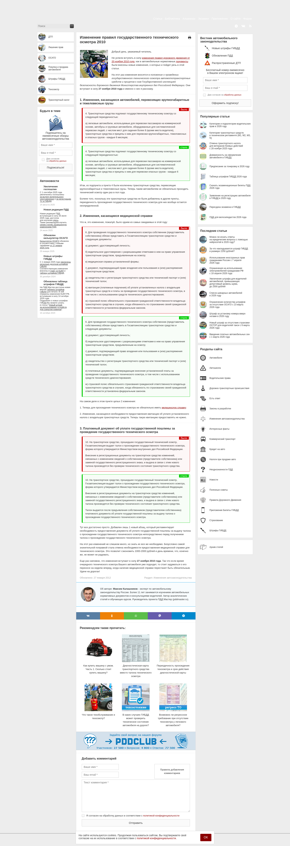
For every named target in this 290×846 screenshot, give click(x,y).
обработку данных (57, 161)
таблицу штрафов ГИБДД (52, 273)
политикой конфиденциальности (161, 815)
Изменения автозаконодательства (173, 577)
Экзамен (203, 18)
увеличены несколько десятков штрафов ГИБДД (55, 264)
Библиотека (172, 18)
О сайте (235, 18)
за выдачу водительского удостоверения (52, 198)
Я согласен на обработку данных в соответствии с (133, 815)
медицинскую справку (174, 407)
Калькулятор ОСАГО (49, 241)
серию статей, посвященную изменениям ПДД (53, 226)
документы (182, 61)
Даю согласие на (56, 160)
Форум (247, 18)
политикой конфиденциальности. (157, 838)
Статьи (157, 18)
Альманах (189, 18)
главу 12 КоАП (57, 271)
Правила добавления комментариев (172, 771)
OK (206, 837)
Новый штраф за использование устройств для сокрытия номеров (53, 307)
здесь (55, 220)
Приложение (220, 18)
